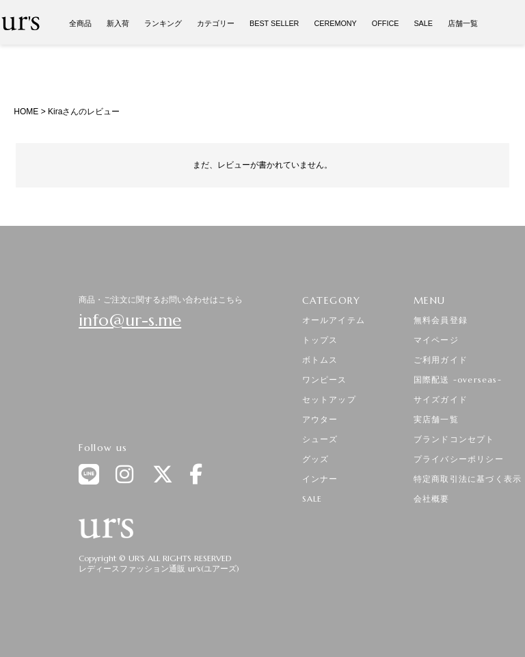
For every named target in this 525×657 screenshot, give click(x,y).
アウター (320, 419)
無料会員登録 (441, 320)
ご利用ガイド (441, 360)
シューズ (320, 439)
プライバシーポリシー (459, 459)
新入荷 (118, 23)
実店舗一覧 (436, 419)
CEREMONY (335, 23)
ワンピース (324, 379)
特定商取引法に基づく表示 (468, 479)
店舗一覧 (463, 23)
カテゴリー (215, 23)
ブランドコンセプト (454, 439)
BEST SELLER (274, 23)
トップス (320, 340)
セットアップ (329, 399)
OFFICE (385, 23)
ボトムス (320, 360)
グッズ (315, 459)
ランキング (163, 23)
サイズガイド (441, 399)
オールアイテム (333, 320)
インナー (320, 479)
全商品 (80, 23)
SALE (423, 23)
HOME (26, 111)
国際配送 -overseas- (458, 379)
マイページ (436, 340)
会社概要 (432, 498)
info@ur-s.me (130, 320)
